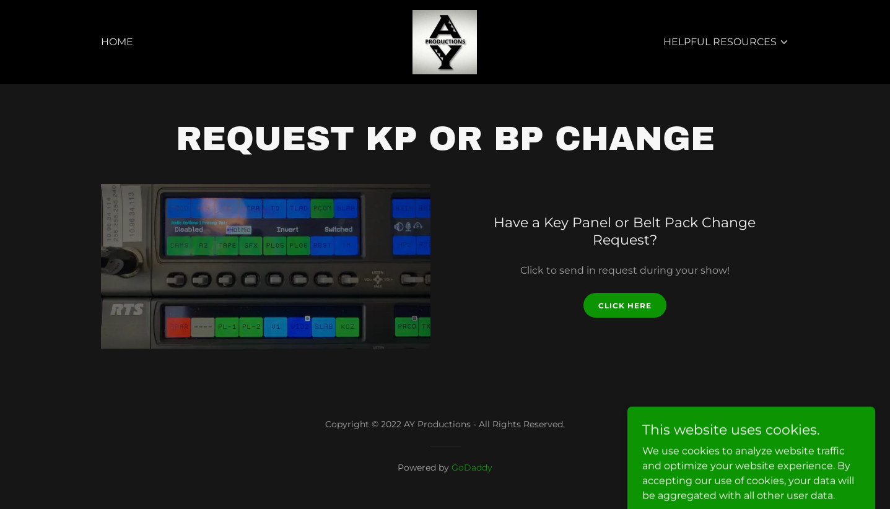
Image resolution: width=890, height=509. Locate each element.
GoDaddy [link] (472, 467)
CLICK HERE (625, 305)
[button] (726, 42)
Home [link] (117, 42)
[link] (444, 41)
